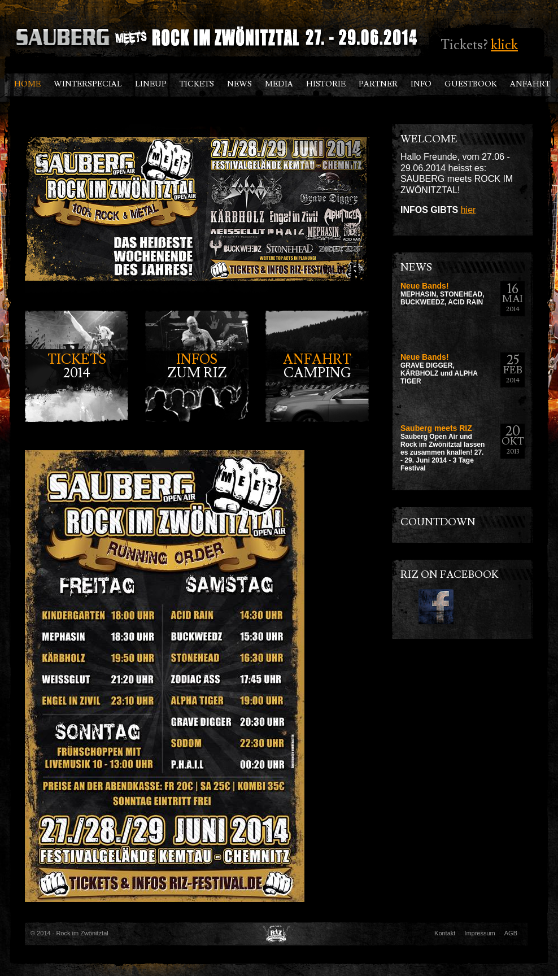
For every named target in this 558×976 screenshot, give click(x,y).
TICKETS (197, 84)
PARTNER (378, 84)
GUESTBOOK (470, 84)
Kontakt (444, 933)
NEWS (239, 84)
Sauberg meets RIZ (436, 428)
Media (279, 84)
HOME (27, 84)
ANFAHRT (530, 84)
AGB (510, 933)
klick (504, 45)
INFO (421, 84)
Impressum (479, 933)
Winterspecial (88, 84)
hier (468, 210)
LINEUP (151, 84)
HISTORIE (326, 84)
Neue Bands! (424, 285)
